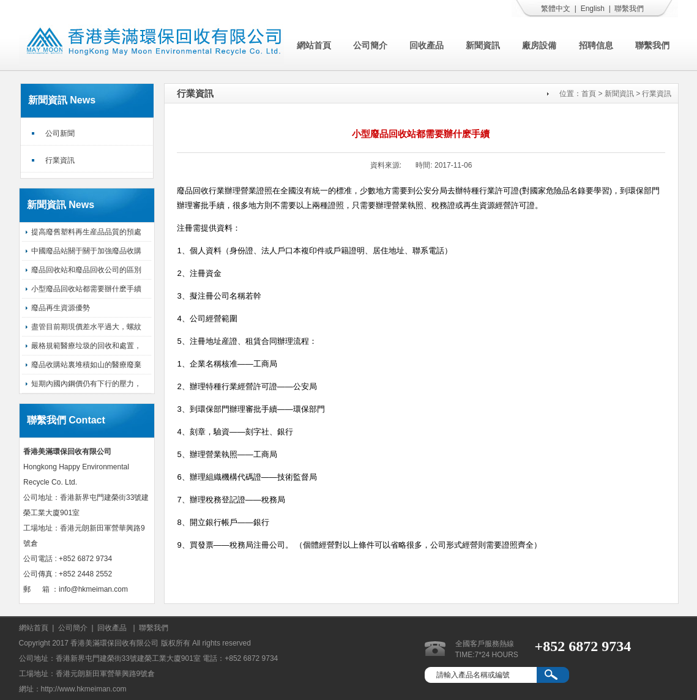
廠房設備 (539, 45)
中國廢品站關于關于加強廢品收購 (86, 251)
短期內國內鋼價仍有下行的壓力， (86, 383)
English (593, 8)
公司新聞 (60, 133)
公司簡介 (370, 45)
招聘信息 (596, 45)
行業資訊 (60, 160)
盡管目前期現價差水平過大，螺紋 (86, 326)
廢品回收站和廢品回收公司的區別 (86, 270)
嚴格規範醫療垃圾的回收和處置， (86, 345)
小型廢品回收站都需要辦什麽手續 (86, 289)
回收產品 (426, 45)
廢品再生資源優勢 (60, 307)
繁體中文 (555, 8)
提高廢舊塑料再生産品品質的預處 (86, 232)
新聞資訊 (483, 45)
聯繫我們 (629, 8)
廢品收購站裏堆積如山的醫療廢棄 (86, 364)
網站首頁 (314, 45)
